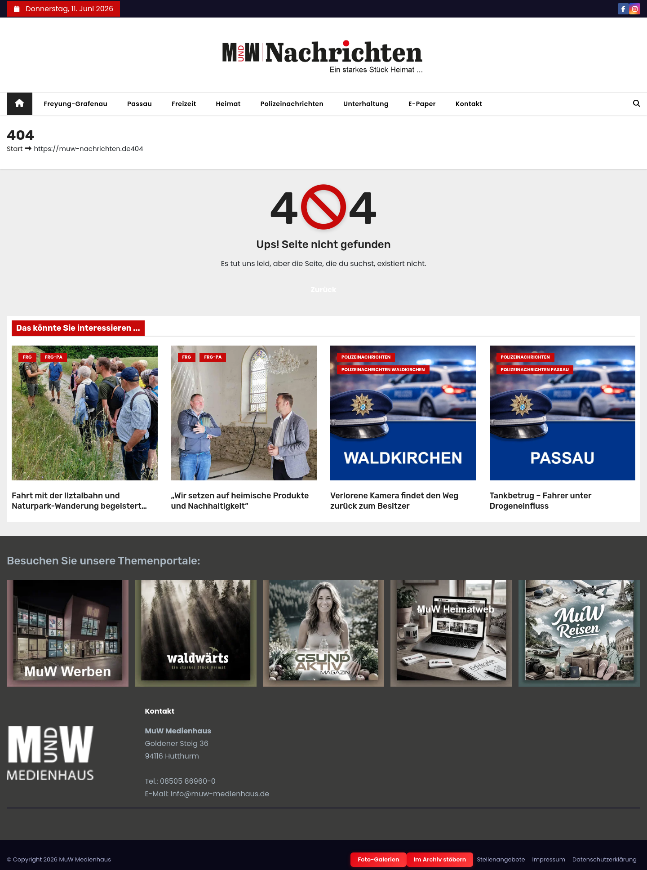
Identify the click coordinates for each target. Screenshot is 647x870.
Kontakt (469, 103)
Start (14, 148)
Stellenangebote (501, 859)
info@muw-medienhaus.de (220, 794)
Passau (139, 103)
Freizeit (184, 103)
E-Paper (422, 103)
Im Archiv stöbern (440, 859)
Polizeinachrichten (292, 103)
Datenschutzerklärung (604, 859)
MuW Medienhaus (85, 859)
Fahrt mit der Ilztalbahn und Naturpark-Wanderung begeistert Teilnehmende (77, 506)
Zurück (323, 289)
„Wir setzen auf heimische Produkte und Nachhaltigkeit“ (240, 501)
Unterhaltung (366, 103)
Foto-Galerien (378, 859)
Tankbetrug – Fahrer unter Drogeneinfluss (541, 501)
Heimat (228, 103)
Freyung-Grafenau (76, 103)
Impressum (548, 859)
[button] (636, 103)
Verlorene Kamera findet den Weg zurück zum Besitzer (394, 501)
